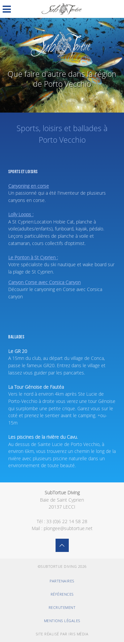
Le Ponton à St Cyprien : (33, 257)
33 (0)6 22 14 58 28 (66, 521)
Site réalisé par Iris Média (62, 633)
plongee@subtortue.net (68, 528)
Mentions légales (62, 620)
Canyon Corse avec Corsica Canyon (44, 282)
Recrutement (62, 607)
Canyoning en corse (28, 186)
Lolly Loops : (20, 214)
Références (62, 594)
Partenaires (62, 580)
